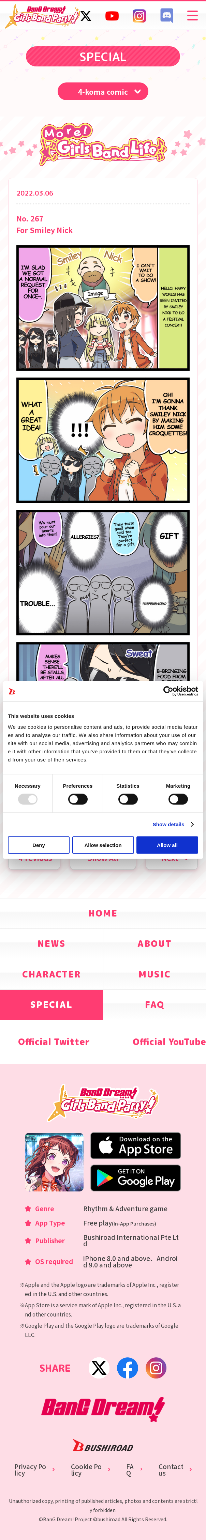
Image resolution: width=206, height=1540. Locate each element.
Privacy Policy (30, 1469)
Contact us (171, 1469)
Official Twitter (54, 1042)
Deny (38, 845)
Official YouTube (169, 1042)
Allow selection (102, 845)
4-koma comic (103, 91)
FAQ (130, 1469)
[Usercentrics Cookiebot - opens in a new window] (168, 691)
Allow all (167, 845)
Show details (169, 824)
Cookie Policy (86, 1469)
